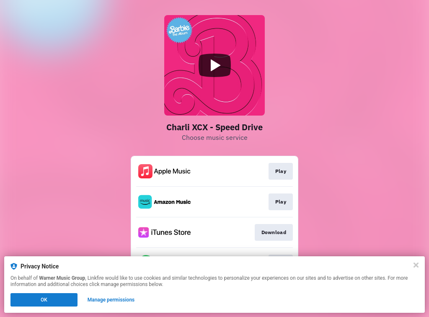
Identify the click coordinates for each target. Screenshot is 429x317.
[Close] (416, 265)
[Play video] (214, 65)
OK (44, 300)
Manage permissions (111, 300)
